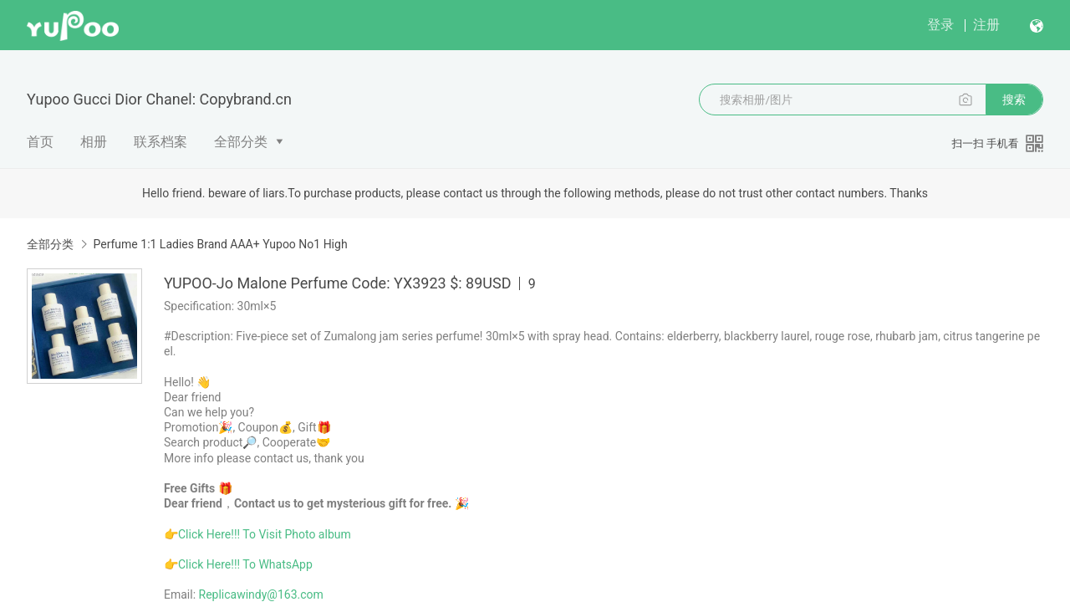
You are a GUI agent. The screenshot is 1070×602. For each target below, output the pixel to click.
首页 (40, 142)
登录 (940, 25)
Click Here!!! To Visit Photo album (264, 534)
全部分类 (241, 142)
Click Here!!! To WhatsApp (245, 564)
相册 (93, 142)
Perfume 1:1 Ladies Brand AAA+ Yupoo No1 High (220, 244)
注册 (986, 25)
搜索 (1014, 99)
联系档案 (160, 142)
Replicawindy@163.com (261, 594)
